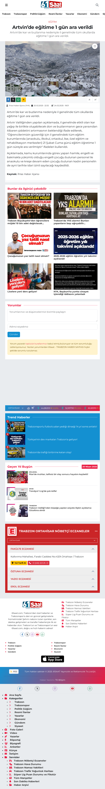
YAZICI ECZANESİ (21, 579)
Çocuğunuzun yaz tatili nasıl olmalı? (28, 256)
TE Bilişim (60, 680)
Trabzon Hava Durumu (75, 605)
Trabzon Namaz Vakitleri (76, 608)
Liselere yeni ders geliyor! (22, 291)
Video (11, 733)
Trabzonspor (20, 14)
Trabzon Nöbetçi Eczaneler (77, 602)
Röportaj (12, 740)
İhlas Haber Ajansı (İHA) (19, 105)
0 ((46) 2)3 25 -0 (38, 563)
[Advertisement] (52, 383)
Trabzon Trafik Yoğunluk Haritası (80, 611)
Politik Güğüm (37, 14)
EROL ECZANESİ (20, 586)
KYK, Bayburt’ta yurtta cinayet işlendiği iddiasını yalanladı (71, 292)
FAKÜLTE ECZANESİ (22, 549)
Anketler (12, 746)
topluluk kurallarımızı (36, 344)
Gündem (94, 14)
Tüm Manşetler (71, 620)
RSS (13, 671)
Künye (11, 750)
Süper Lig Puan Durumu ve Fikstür (32, 774)
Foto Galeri (14, 729)
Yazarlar (70, 14)
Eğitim (52, 21)
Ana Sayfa (13, 695)
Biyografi (13, 743)
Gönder (13, 334)
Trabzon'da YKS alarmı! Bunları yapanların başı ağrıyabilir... (71, 222)
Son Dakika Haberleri (74, 623)
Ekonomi (82, 14)
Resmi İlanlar (55, 14)
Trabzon (6, 14)
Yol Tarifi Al (19, 563)
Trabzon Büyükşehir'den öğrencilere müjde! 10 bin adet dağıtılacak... (28, 222)
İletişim (11, 753)
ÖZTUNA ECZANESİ (22, 571)
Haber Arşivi (70, 626)
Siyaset (56, 652)
